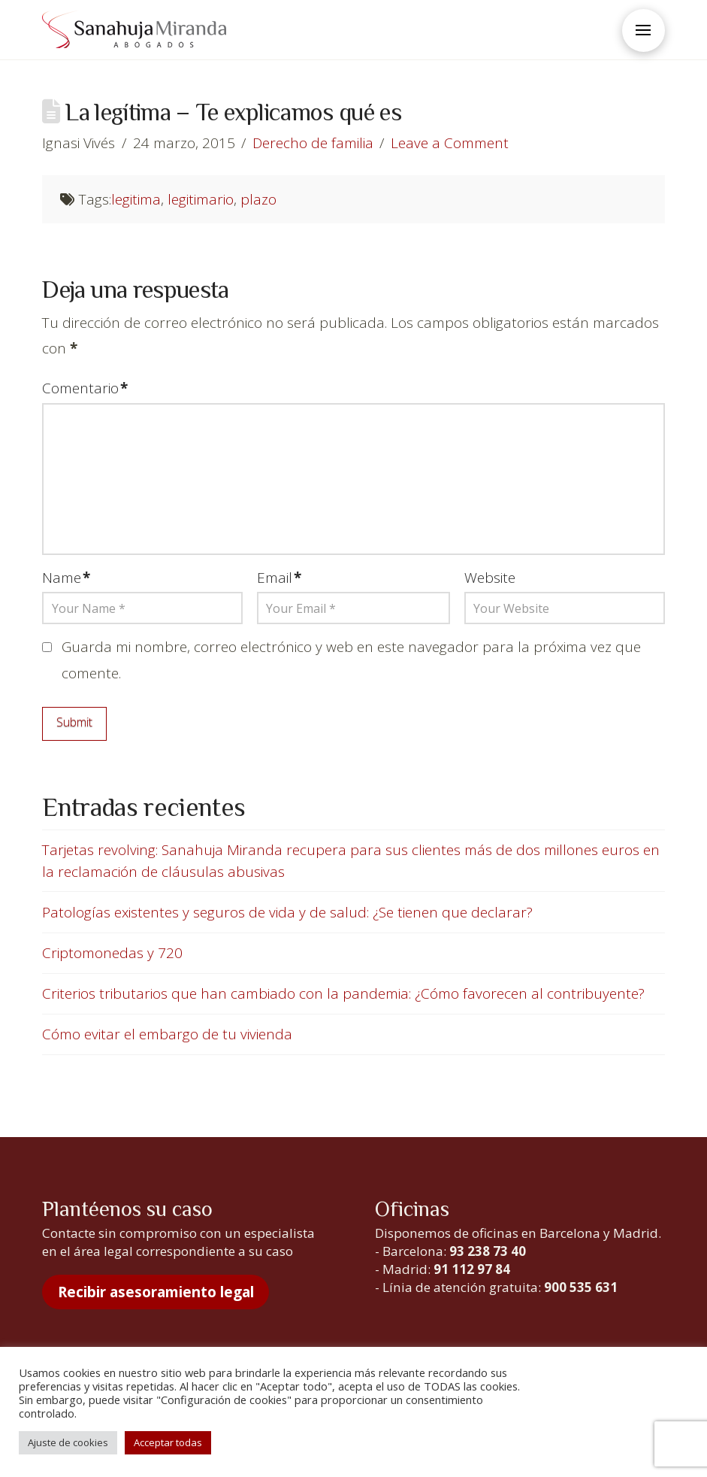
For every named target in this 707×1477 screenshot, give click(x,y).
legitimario (201, 199)
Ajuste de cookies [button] (68, 1442)
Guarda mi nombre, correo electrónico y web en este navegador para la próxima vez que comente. (351, 659)
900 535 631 (581, 1287)
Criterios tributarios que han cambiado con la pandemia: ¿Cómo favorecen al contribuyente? (343, 993)
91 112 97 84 (472, 1269)
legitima (136, 199)
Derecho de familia (312, 143)
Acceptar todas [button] (168, 1442)
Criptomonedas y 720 (112, 953)
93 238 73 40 (487, 1251)
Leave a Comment (450, 143)
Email (279, 577)
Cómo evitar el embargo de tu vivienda (167, 1034)
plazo (258, 199)
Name (66, 577)
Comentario (85, 388)
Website (489, 577)
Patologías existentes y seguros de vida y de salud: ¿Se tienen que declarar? (287, 912)
